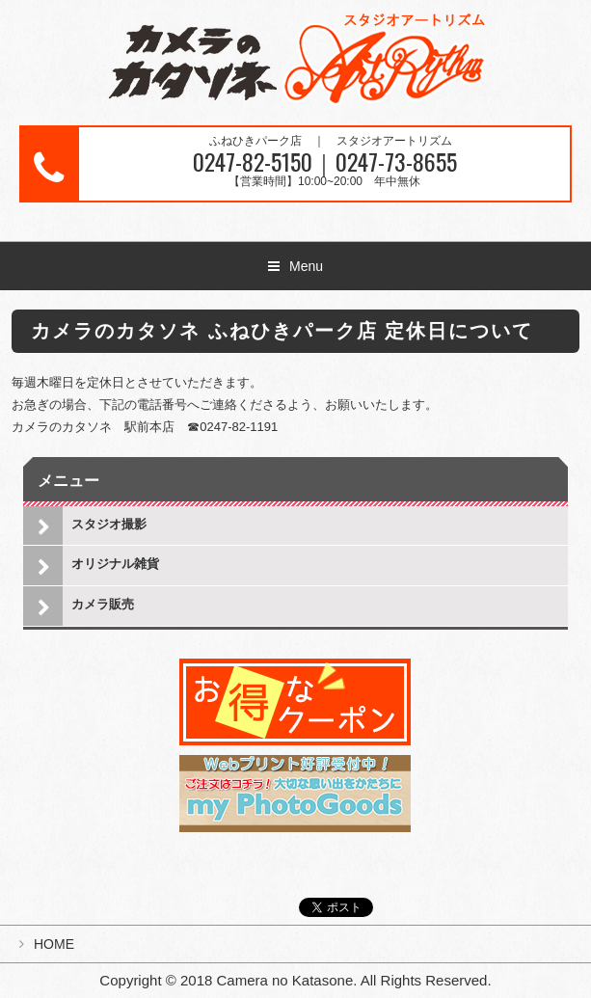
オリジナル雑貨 (115, 563)
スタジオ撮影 (109, 524)
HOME (54, 944)
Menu (306, 266)
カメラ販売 (102, 604)
